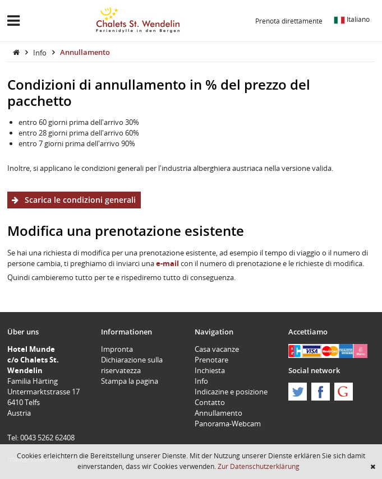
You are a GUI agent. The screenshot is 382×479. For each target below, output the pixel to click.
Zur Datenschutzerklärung (259, 466)
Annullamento (85, 52)
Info (40, 52)
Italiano (352, 19)
